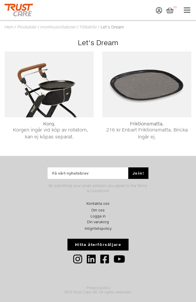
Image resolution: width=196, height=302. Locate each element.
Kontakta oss (98, 203)
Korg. (49, 123)
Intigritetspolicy (98, 228)
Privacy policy (98, 288)
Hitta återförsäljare (98, 244)
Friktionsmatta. (147, 123)
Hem (9, 26)
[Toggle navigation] (187, 10)
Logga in (98, 216)
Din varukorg (98, 222)
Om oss (98, 210)
